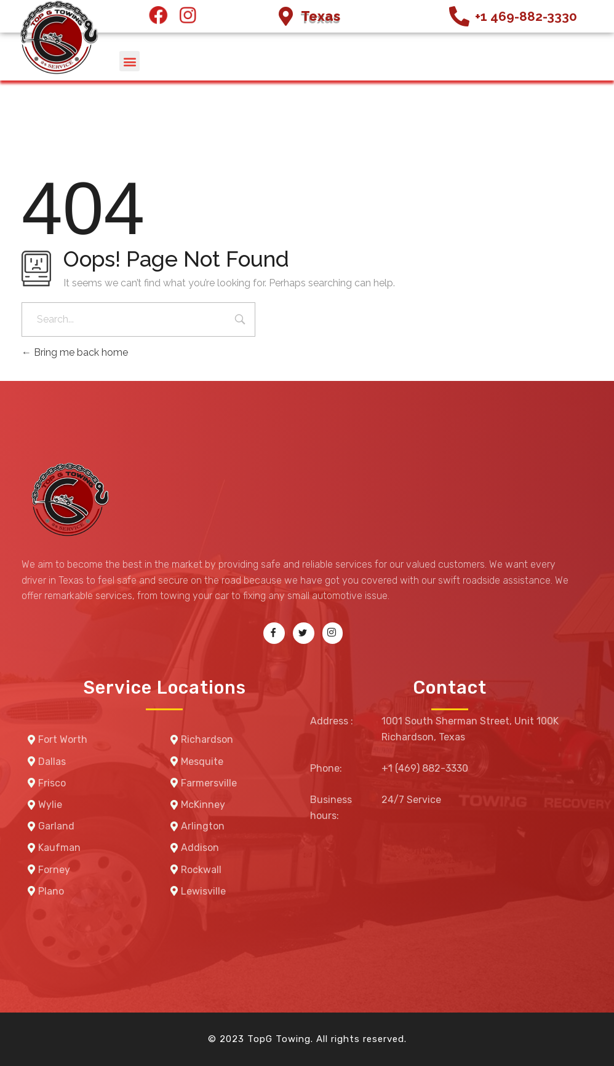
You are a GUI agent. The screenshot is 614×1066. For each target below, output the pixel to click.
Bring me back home (75, 352)
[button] (129, 61)
